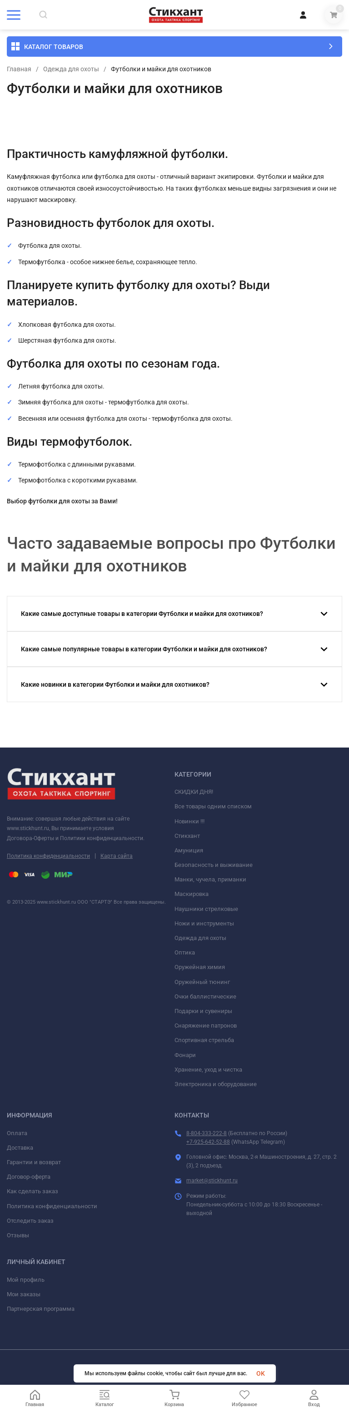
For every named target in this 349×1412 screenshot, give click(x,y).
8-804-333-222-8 (206, 1133)
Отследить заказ (30, 1220)
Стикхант (187, 835)
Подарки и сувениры (203, 1011)
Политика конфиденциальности (48, 856)
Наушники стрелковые (206, 908)
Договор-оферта (28, 1176)
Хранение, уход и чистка (208, 1069)
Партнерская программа (41, 1308)
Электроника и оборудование (215, 1084)
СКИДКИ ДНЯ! (193, 791)
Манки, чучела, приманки (210, 879)
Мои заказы (23, 1294)
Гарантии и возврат (34, 1162)
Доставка (20, 1147)
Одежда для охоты (71, 69)
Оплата (17, 1133)
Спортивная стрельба (204, 1040)
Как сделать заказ (32, 1191)
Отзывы (18, 1235)
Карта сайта (116, 856)
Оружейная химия (199, 967)
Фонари (185, 1055)
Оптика (184, 952)
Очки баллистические (205, 996)
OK (260, 1373)
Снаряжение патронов (205, 1025)
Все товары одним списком (213, 806)
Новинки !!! (189, 821)
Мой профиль (26, 1279)
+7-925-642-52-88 (208, 1142)
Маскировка (191, 893)
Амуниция (188, 850)
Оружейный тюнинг (202, 982)
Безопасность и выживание (213, 864)
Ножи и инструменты (204, 923)
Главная (19, 69)
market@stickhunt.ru (212, 1180)
